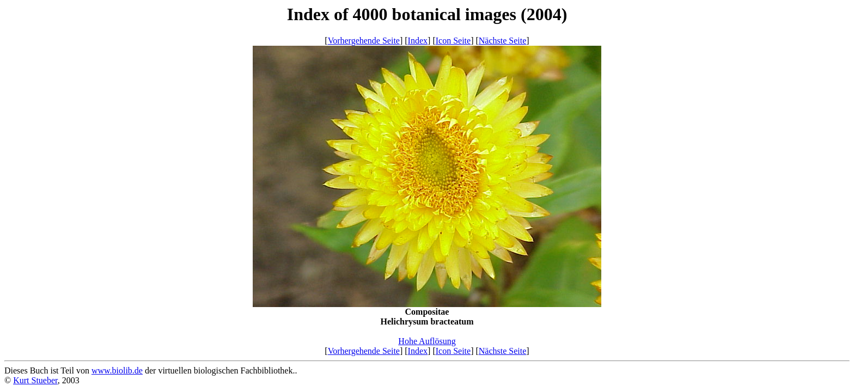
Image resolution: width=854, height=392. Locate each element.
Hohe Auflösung (426, 341)
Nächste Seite (503, 40)
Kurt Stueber (35, 380)
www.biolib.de (117, 370)
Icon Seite (453, 40)
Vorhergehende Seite (364, 40)
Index (418, 40)
